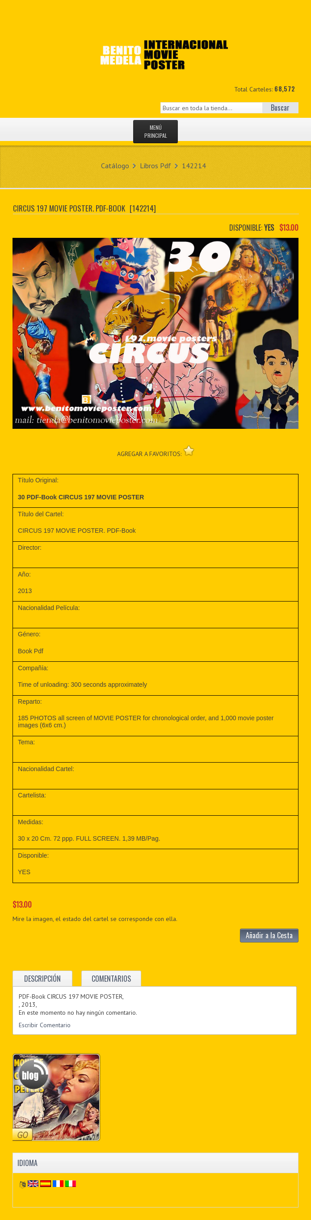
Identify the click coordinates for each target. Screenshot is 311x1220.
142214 (194, 165)
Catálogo (115, 165)
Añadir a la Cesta (269, 935)
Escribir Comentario (45, 1025)
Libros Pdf (155, 165)
